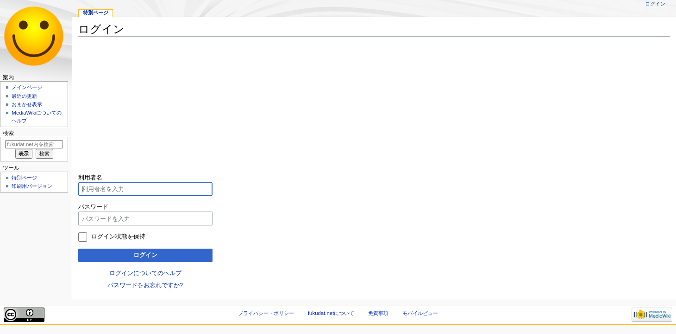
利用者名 (90, 177)
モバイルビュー (420, 313)
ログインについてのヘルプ (145, 273)
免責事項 (378, 313)
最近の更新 (24, 96)
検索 (8, 133)
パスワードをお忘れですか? (145, 285)
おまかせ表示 (27, 104)
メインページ (27, 87)
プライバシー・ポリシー (266, 313)
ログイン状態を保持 (118, 236)
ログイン (145, 255)
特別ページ (95, 12)
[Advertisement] (356, 108)
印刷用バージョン (32, 186)
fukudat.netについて (331, 313)
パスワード (93, 207)
